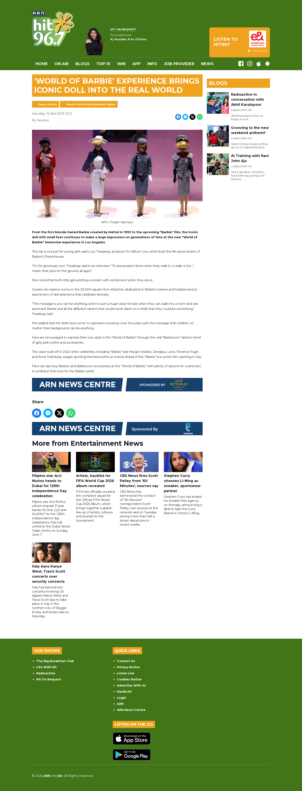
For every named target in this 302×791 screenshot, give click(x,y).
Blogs (82, 64)
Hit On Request (48, 679)
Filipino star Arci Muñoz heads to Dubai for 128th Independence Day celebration (51, 475)
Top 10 (103, 64)
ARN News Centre (131, 710)
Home (41, 64)
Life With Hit (46, 667)
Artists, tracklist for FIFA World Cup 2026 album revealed (95, 470)
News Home (48, 104)
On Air (62, 64)
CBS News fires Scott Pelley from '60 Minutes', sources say (139, 470)
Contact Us (126, 661)
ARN (120, 704)
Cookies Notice (129, 679)
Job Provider (179, 64)
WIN (121, 64)
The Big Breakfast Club (55, 661)
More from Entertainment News (91, 104)
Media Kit (124, 691)
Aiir (60, 776)
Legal (121, 698)
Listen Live (125, 673)
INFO (152, 64)
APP (136, 64)
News (207, 64)
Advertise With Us (131, 685)
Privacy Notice (128, 667)
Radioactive (45, 673)
